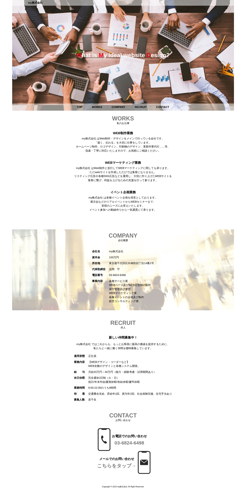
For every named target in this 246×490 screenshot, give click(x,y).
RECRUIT (141, 107)
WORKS (97, 107)
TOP (79, 107)
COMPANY (118, 107)
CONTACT (162, 107)
